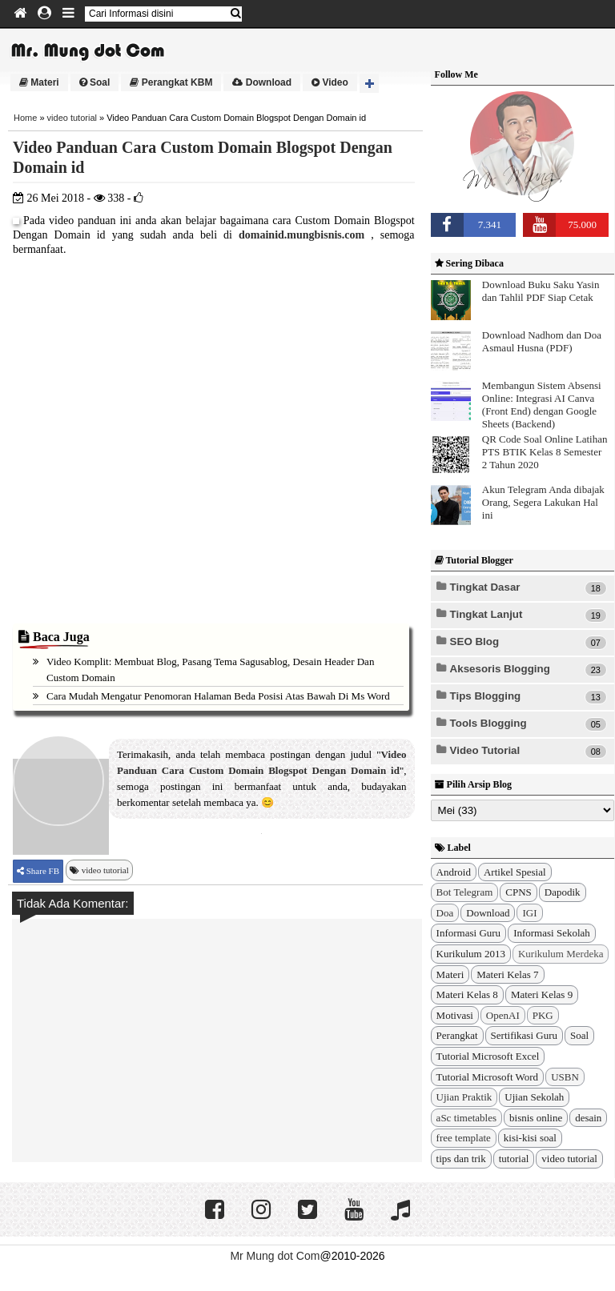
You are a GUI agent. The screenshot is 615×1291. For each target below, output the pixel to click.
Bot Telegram (464, 892)
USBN (565, 1077)
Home (25, 117)
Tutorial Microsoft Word (487, 1077)
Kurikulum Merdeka (561, 954)
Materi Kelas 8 (467, 994)
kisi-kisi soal (530, 1138)
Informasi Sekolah (551, 933)
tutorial (514, 1159)
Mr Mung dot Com (275, 1255)
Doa (445, 913)
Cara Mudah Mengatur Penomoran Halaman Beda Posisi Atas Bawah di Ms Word (218, 696)
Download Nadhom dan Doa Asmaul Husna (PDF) (541, 341)
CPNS (518, 892)
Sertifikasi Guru (524, 1035)
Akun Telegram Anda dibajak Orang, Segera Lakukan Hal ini (543, 502)
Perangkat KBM (171, 82)
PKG (543, 1015)
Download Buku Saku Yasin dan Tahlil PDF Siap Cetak (541, 291)
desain (588, 1118)
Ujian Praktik (464, 1097)
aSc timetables (466, 1118)
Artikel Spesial (515, 872)
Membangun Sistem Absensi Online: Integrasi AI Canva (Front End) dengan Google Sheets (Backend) (541, 404)
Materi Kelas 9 (542, 994)
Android (453, 872)
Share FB (41, 871)
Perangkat (457, 1035)
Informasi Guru (468, 933)
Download (261, 82)
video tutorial (72, 117)
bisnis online (535, 1118)
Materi (39, 82)
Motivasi (454, 1015)
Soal (95, 82)
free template (463, 1138)
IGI (529, 913)
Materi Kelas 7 (507, 974)
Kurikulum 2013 (470, 954)
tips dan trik (461, 1159)
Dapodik (563, 892)
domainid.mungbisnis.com (301, 235)
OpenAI (503, 1015)
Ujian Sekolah (534, 1097)
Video (330, 82)
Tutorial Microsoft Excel (488, 1056)
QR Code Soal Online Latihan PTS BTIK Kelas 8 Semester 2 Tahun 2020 (545, 452)
